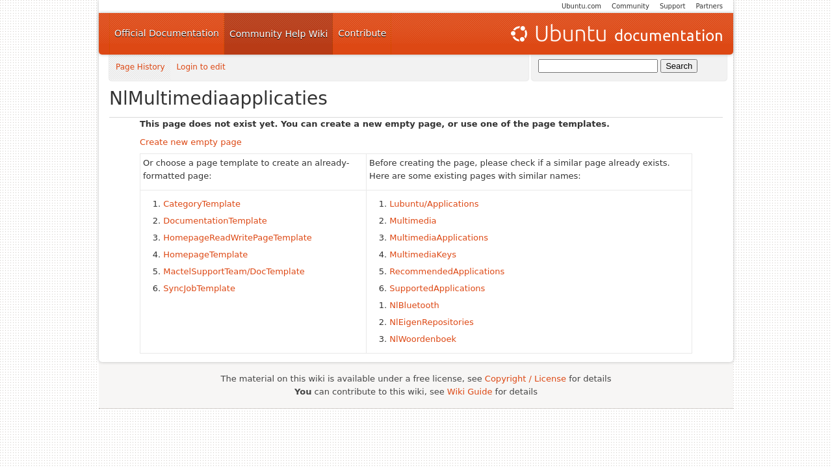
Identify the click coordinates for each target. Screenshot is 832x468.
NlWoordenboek (422, 339)
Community (630, 6)
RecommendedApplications (446, 271)
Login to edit (201, 67)
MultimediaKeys (422, 254)
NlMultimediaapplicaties (218, 98)
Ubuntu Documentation (615, 33)
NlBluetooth (414, 305)
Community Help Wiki (278, 34)
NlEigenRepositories (431, 322)
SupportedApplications (437, 288)
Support (673, 6)
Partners (709, 6)
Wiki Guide (470, 391)
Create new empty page (191, 142)
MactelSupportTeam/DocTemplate (234, 271)
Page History (140, 67)
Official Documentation (166, 33)
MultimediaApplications (438, 237)
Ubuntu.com (581, 6)
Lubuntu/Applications (433, 204)
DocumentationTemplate (215, 221)
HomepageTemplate (205, 254)
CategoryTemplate (201, 204)
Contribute (362, 33)
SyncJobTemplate (199, 288)
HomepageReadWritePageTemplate (237, 237)
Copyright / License (525, 379)
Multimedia (412, 221)
